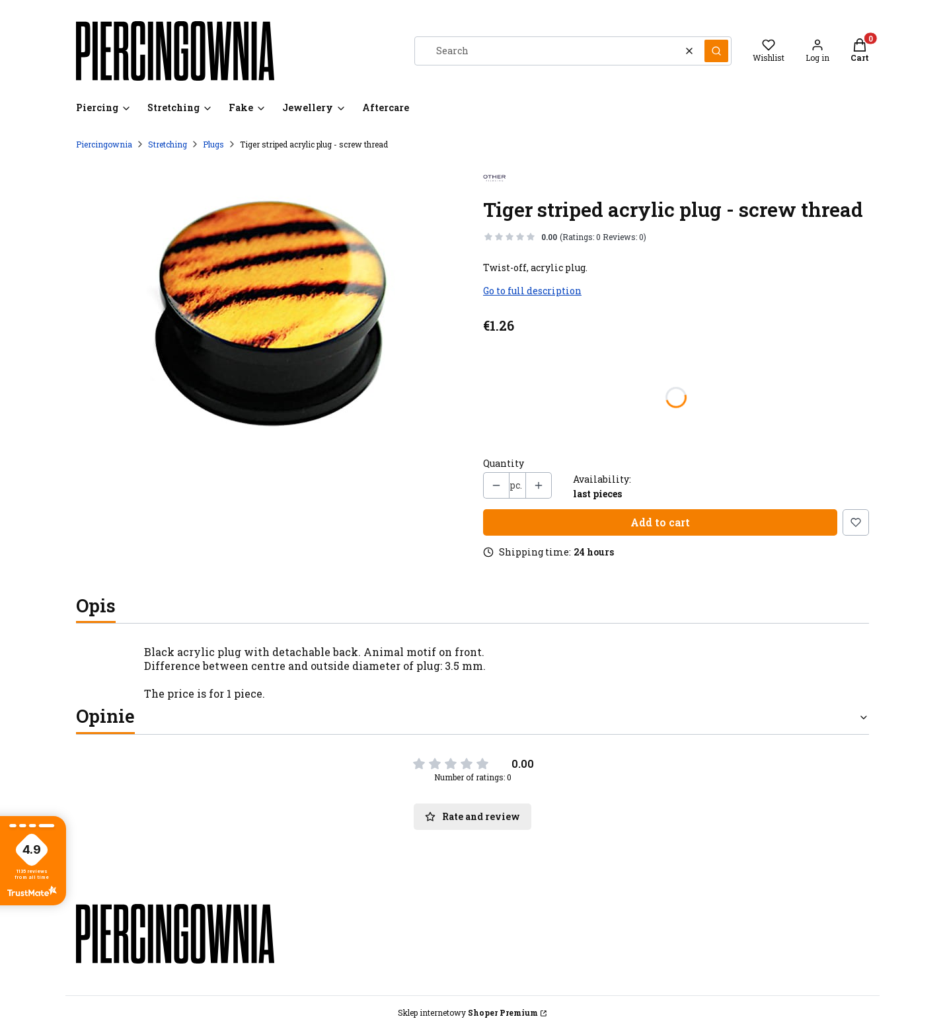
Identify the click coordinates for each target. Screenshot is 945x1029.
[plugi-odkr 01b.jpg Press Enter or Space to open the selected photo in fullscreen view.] (269, 313)
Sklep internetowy (468, 1012)
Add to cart (660, 522)
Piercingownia (104, 144)
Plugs (213, 144)
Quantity (503, 464)
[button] (716, 51)
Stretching (167, 144)
